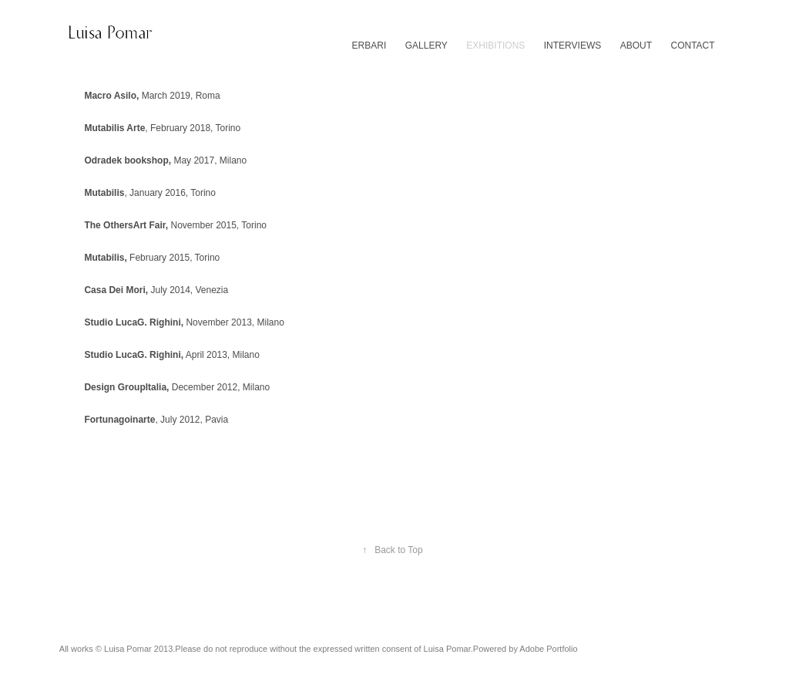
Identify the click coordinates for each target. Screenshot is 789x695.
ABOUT (636, 45)
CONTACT (693, 45)
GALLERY (426, 45)
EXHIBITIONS (495, 45)
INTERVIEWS (572, 45)
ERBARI (369, 45)
